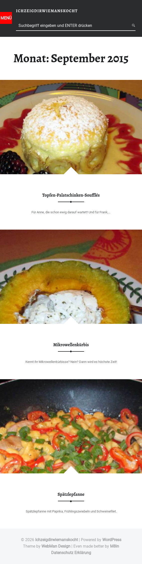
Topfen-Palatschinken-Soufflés (71, 195)
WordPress (111, 539)
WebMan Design (55, 546)
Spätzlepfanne (71, 494)
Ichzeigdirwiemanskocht (56, 539)
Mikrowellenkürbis (71, 345)
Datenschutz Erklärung (71, 552)
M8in (114, 546)
